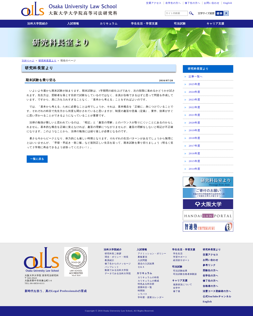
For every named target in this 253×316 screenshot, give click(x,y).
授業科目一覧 (145, 287)
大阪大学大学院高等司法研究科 (69, 10)
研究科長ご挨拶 (113, 253)
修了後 (176, 291)
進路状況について (182, 284)
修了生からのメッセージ (118, 264)
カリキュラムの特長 (148, 277)
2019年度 (194, 130)
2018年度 (194, 137)
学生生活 (178, 253)
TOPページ (28, 60)
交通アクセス (153, 3)
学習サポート (180, 257)
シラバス (142, 294)
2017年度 (194, 145)
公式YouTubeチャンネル (217, 296)
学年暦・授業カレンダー (151, 297)
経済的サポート (181, 260)
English (227, 3)
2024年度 (194, 91)
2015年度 (194, 161)
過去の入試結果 (146, 264)
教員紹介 (109, 260)
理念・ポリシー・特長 (116, 257)
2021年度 (194, 114)
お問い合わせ (211, 3)
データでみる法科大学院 (118, 273)
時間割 (141, 291)
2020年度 (194, 122)
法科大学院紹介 (37, 23)
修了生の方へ (192, 3)
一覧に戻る (37, 158)
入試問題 (142, 260)
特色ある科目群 (146, 284)
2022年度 (194, 107)
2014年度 (194, 168)
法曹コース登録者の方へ (217, 291)
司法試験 (180, 23)
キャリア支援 (215, 23)
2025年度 (194, 84)
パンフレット (112, 267)
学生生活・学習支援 (144, 23)
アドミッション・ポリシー (152, 253)
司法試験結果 (180, 271)
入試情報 (73, 23)
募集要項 (142, 257)
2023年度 (194, 99)
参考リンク (209, 265)
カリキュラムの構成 (148, 281)
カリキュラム (109, 23)
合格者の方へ (210, 286)
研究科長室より (48, 60)
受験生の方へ (210, 270)
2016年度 (194, 153)
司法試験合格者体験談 (185, 274)
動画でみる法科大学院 (116, 270)
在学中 (176, 288)
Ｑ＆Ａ (141, 267)
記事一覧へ (196, 76)
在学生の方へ (173, 3)
